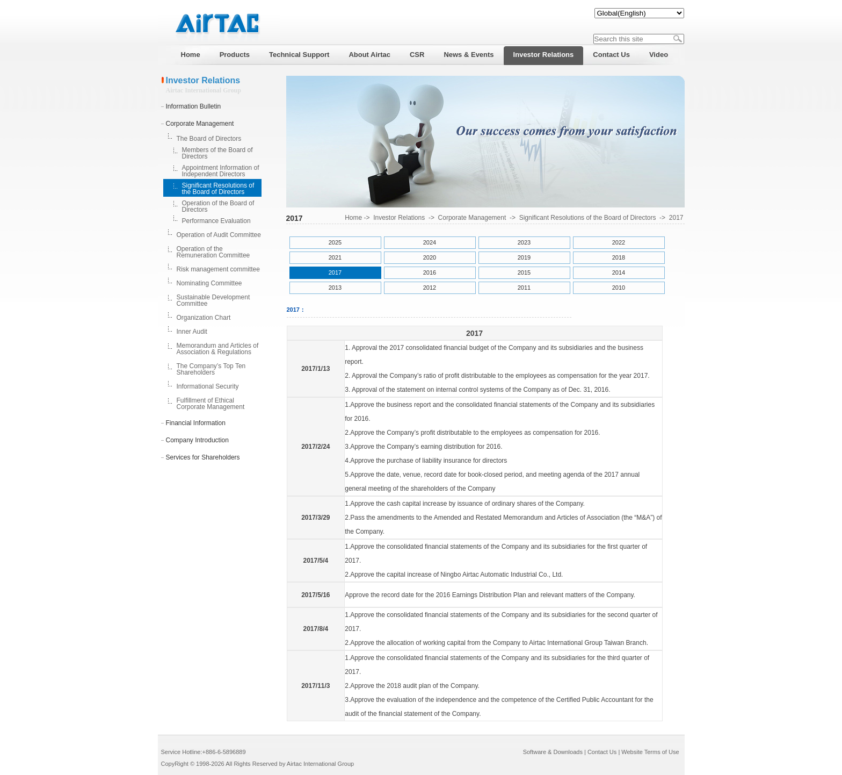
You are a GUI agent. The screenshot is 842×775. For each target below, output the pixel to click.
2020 (429, 257)
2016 (429, 272)
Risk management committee (218, 269)
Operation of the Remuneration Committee (213, 252)
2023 (524, 242)
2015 (524, 272)
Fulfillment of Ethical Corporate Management (211, 404)
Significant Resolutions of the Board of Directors (218, 189)
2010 (618, 287)
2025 (335, 242)
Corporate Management (200, 123)
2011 (524, 287)
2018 (618, 257)
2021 (335, 257)
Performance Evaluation (216, 221)
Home (353, 217)
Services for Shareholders (203, 457)
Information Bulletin (193, 106)
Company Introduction (197, 440)
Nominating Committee (209, 283)
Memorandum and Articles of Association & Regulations (218, 349)
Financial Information (196, 423)
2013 (335, 287)
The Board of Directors (209, 138)
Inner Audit (192, 331)
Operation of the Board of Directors (218, 206)
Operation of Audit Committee (219, 235)
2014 (618, 272)
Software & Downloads (553, 752)
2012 (429, 287)
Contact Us (601, 752)
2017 (676, 217)
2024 (429, 242)
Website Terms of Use (650, 752)
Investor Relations (399, 217)
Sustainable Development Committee (213, 300)
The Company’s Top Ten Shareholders (211, 369)
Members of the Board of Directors (217, 153)
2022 (618, 242)
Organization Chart (204, 317)
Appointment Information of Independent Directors (220, 171)
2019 (524, 257)
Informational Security (208, 386)
